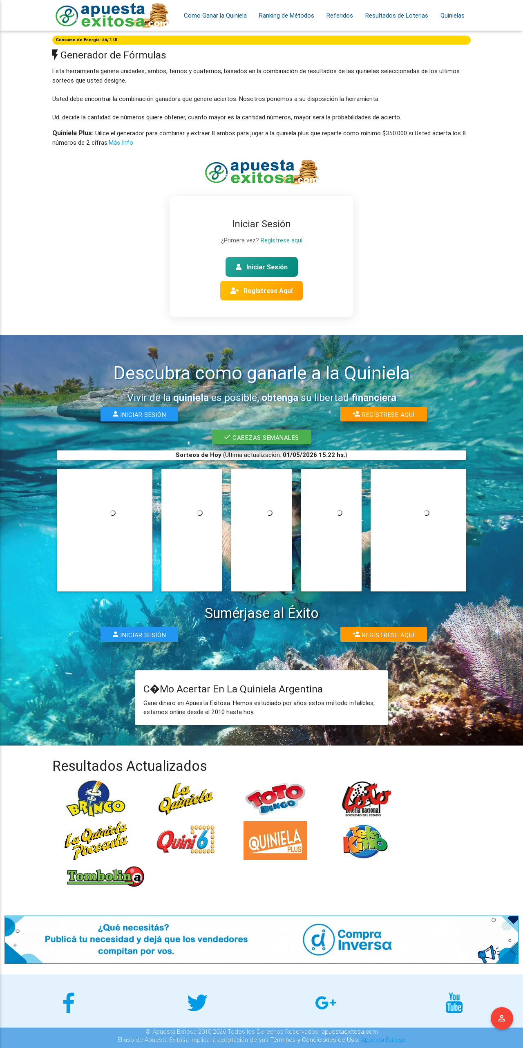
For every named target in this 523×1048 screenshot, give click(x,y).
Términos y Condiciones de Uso (314, 1040)
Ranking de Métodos (286, 15)
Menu (502, 1018)
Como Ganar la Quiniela (215, 15)
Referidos (339, 15)
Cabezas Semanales (261, 437)
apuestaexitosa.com (350, 1031)
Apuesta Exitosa (383, 1040)
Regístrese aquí (281, 240)
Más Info (121, 142)
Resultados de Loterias (396, 15)
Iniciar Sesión (262, 267)
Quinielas (452, 15)
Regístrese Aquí (261, 291)
